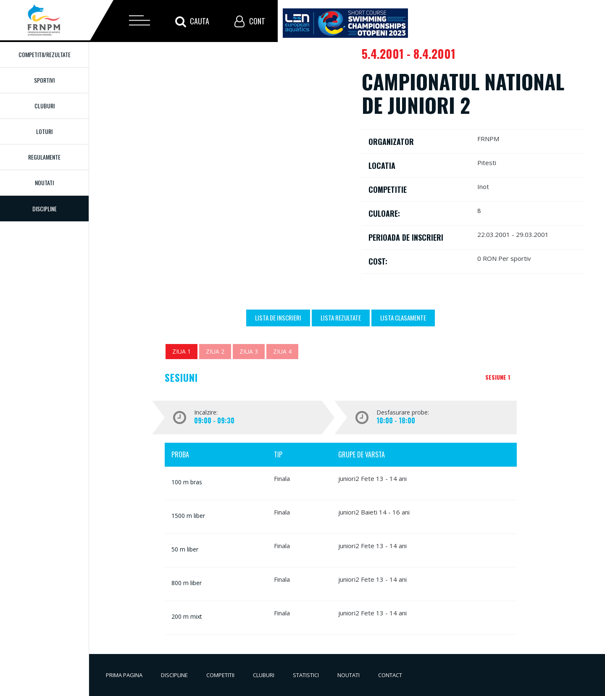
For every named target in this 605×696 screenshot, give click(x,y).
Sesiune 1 (497, 377)
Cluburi (44, 105)
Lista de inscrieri (278, 317)
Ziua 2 (215, 351)
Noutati (44, 182)
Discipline (174, 675)
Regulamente (44, 156)
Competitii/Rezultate (44, 54)
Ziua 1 (181, 351)
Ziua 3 (248, 351)
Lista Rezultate (341, 317)
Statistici (306, 675)
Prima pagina (124, 675)
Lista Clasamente (403, 317)
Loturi (44, 131)
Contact (390, 675)
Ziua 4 (282, 351)
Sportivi (44, 80)
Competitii (220, 675)
